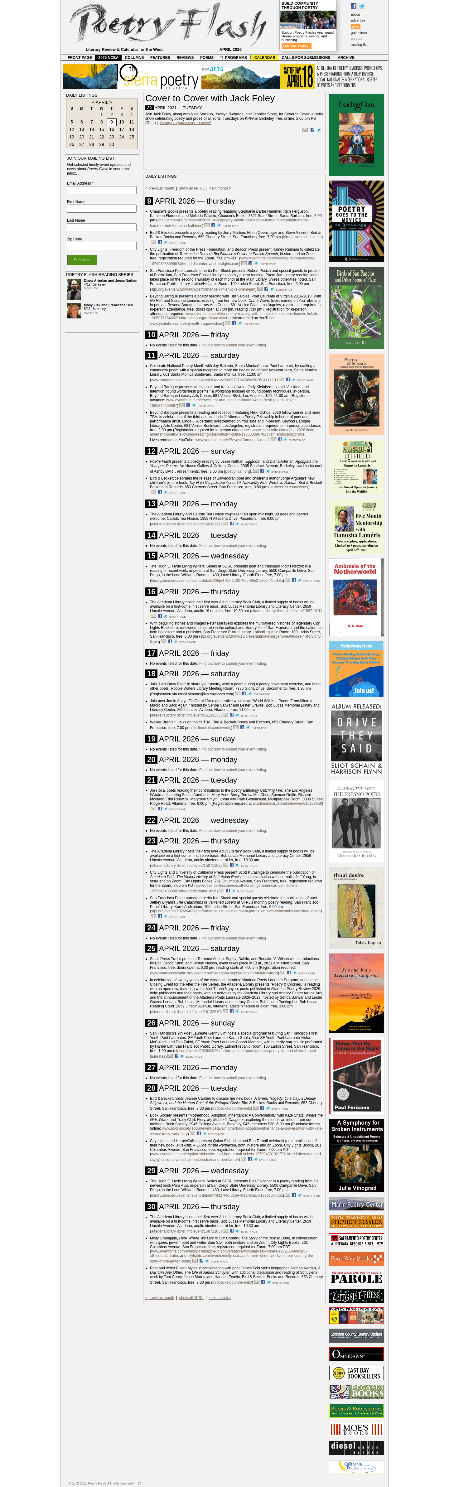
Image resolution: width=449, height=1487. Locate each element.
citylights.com (228, 264)
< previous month (159, 188)
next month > (220, 188)
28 (91, 144)
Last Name (76, 220)
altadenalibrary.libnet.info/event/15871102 (185, 865)
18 (131, 129)
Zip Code (74, 239)
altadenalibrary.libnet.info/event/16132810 (185, 1012)
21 (91, 136)
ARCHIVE (346, 58)
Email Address (80, 183)
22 (101, 136)
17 (121, 129)
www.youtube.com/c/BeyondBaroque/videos (186, 323)
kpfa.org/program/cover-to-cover (183, 123)
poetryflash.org (237, 471)
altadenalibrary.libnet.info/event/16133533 (185, 715)
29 (101, 144)
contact (356, 39)
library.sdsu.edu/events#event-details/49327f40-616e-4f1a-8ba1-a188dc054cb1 (217, 1195)
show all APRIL (191, 188)
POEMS (207, 58)
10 (121, 121)
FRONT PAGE (80, 58)
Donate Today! (296, 46)
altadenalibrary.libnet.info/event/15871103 (185, 1231)
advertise (358, 20)
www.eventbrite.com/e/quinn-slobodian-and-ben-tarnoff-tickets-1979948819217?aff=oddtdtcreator (231, 1154)
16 (111, 129)
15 (101, 129)
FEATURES (160, 58)
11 (131, 121)
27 (81, 144)
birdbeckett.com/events (302, 237)
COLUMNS (134, 58)
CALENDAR (264, 58)
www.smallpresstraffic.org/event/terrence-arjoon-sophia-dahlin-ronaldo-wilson (214, 973)
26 (71, 144)
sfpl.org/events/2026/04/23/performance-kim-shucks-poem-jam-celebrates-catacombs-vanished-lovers (236, 911)
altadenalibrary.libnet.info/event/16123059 (287, 803)
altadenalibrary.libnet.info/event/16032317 (185, 524)
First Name (76, 202)
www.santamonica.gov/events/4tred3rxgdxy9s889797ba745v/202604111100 (214, 380)
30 (111, 144)
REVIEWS (185, 58)
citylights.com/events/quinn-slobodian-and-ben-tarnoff (194, 1159)
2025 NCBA (109, 58)
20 (81, 136)
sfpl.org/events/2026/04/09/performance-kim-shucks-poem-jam (203, 289)
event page (231, 226)
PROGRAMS (233, 58)
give (355, 26)
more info (91, 288)
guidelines (359, 33)
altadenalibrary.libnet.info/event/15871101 (286, 611)
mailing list (359, 44)
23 (111, 136)
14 (91, 129)
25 (131, 136)
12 (71, 129)
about (355, 14)
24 (121, 136)
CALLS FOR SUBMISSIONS (306, 58)
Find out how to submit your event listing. (233, 345)
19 (71, 136)
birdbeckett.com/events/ (232, 1282)
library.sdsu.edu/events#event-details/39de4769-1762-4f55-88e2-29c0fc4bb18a (217, 580)
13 (81, 129)
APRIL (102, 102)
